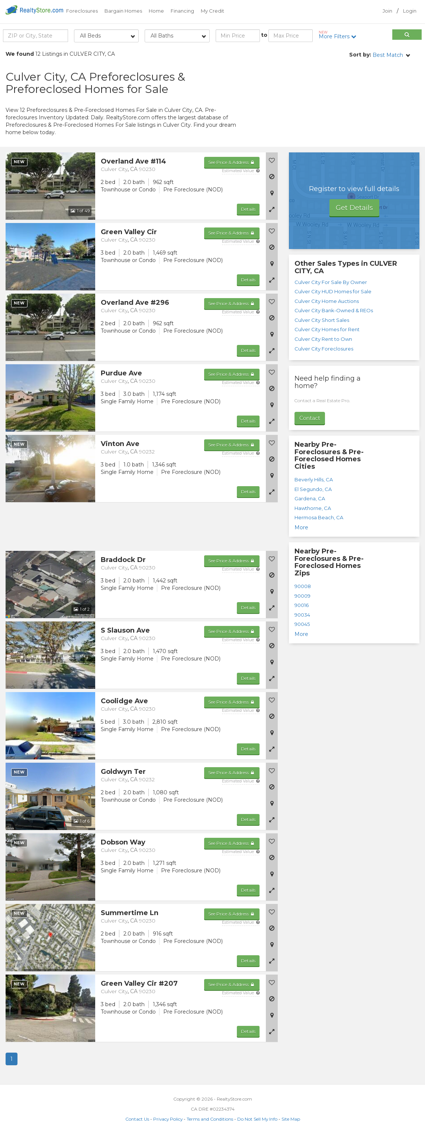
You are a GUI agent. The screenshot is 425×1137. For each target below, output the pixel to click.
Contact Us (137, 1119)
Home (156, 11)
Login (409, 11)
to (264, 35)
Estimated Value (241, 170)
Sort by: (360, 54)
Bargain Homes (123, 11)
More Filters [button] (339, 35)
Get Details (354, 208)
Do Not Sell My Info (257, 1119)
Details (248, 209)
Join (387, 11)
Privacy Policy (168, 1119)
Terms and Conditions (210, 1119)
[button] (271, 209)
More (301, 527)
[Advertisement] (354, 102)
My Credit (212, 11)
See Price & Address (231, 162)
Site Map (290, 1119)
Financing (182, 11)
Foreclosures (82, 11)
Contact (309, 418)
